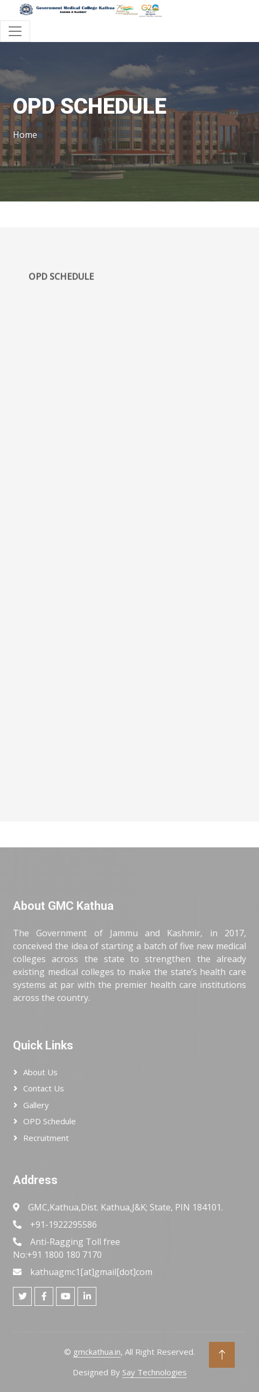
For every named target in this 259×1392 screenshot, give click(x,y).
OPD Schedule (49, 1121)
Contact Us (43, 1088)
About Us (40, 1072)
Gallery (36, 1104)
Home (25, 135)
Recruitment (46, 1137)
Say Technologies (154, 1372)
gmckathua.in (97, 1351)
